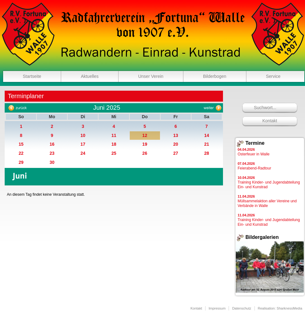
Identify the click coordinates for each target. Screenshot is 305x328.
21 (206, 144)
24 (82, 153)
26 (144, 153)
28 (206, 153)
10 (82, 135)
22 (21, 153)
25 (113, 153)
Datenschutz (241, 308)
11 (113, 135)
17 (82, 144)
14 (206, 135)
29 (21, 162)
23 (52, 153)
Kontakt (269, 120)
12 (144, 135)
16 (52, 144)
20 (175, 144)
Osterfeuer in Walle (253, 152)
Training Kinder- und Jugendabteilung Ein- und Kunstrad (269, 182)
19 (144, 144)
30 (52, 162)
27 (175, 153)
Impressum (217, 308)
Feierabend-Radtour (254, 166)
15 (21, 144)
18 (113, 144)
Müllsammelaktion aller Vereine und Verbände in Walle (267, 201)
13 (175, 135)
